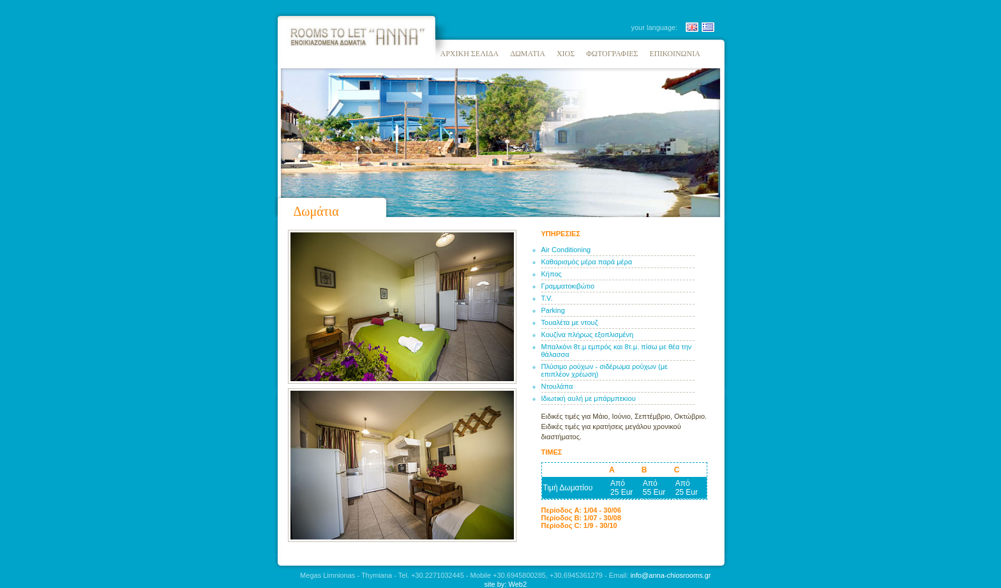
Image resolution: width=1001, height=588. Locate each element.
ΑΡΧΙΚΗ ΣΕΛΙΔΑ (469, 53)
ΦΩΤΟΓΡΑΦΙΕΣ (612, 53)
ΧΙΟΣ (566, 53)
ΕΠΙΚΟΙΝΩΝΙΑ (674, 53)
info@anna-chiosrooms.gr (670, 575)
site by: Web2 (506, 584)
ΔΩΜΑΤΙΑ (527, 53)
